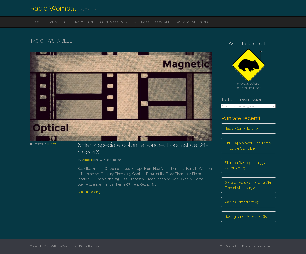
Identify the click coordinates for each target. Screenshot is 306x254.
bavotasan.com (265, 246)
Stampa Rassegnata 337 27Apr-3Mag (245, 165)
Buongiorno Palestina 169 (246, 216)
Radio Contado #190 (242, 128)
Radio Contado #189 (242, 202)
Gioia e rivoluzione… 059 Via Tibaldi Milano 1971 (248, 185)
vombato (88, 160)
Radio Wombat (53, 8)
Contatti (162, 22)
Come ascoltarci (113, 22)
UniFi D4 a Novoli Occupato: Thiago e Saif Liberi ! (248, 145)
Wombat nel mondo (193, 22)
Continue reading (91, 192)
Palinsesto (58, 22)
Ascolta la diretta (249, 43)
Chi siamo (141, 22)
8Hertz (51, 144)
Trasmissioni (83, 22)
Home (37, 22)
